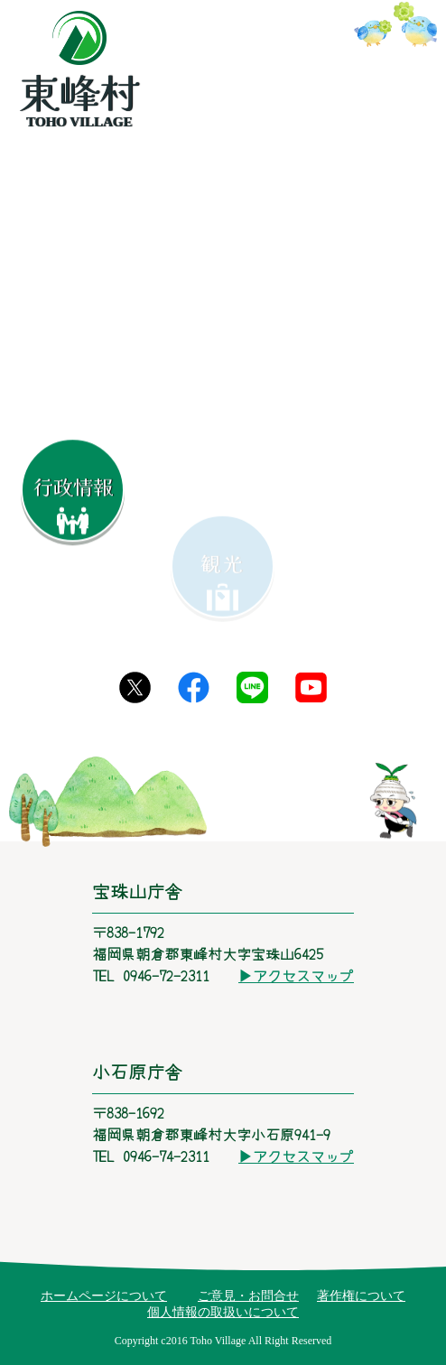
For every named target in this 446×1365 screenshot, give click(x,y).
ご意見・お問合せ (248, 1296)
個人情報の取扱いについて (223, 1312)
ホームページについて (104, 1296)
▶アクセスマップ (296, 975)
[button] (340, 412)
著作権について (361, 1296)
